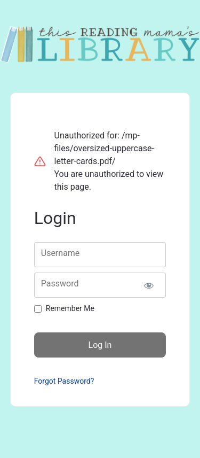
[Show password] (148, 285)
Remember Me (70, 308)
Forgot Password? (64, 381)
